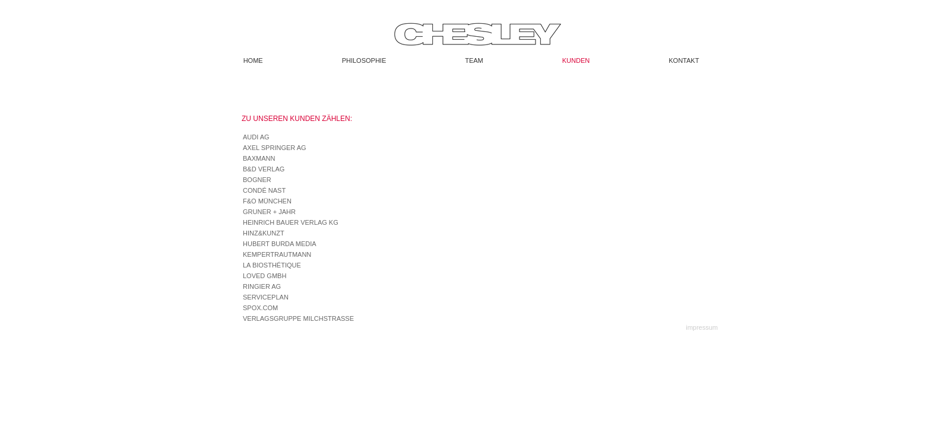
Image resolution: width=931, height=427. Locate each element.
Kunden (576, 60)
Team (474, 60)
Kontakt (684, 60)
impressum (702, 327)
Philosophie (364, 60)
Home (253, 60)
